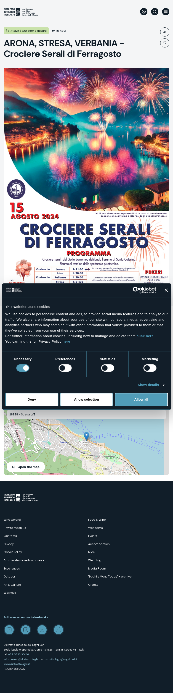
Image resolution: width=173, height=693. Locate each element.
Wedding (94, 560)
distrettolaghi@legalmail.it (60, 659)
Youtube (42, 629)
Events (92, 536)
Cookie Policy (13, 552)
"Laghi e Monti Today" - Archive (109, 576)
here (66, 341)
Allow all (141, 399)
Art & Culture (12, 585)
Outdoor (9, 576)
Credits (93, 585)
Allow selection (86, 399)
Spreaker (58, 629)
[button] (86, 436)
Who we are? (12, 520)
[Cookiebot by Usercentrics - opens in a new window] (136, 290)
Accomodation (99, 544)
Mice (91, 552)
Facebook (9, 629)
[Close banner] (166, 290)
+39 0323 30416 (18, 654)
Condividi (164, 32)
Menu (165, 11)
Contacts (10, 536)
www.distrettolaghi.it (17, 664)
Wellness (10, 593)
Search (154, 11)
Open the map (29, 467)
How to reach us (15, 528)
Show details (148, 385)
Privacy (9, 544)
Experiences (12, 568)
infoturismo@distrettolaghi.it (22, 659)
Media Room (97, 568)
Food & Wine (97, 520)
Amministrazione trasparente (24, 560)
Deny (32, 399)
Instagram (25, 629)
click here (145, 336)
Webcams (95, 528)
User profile (143, 11)
